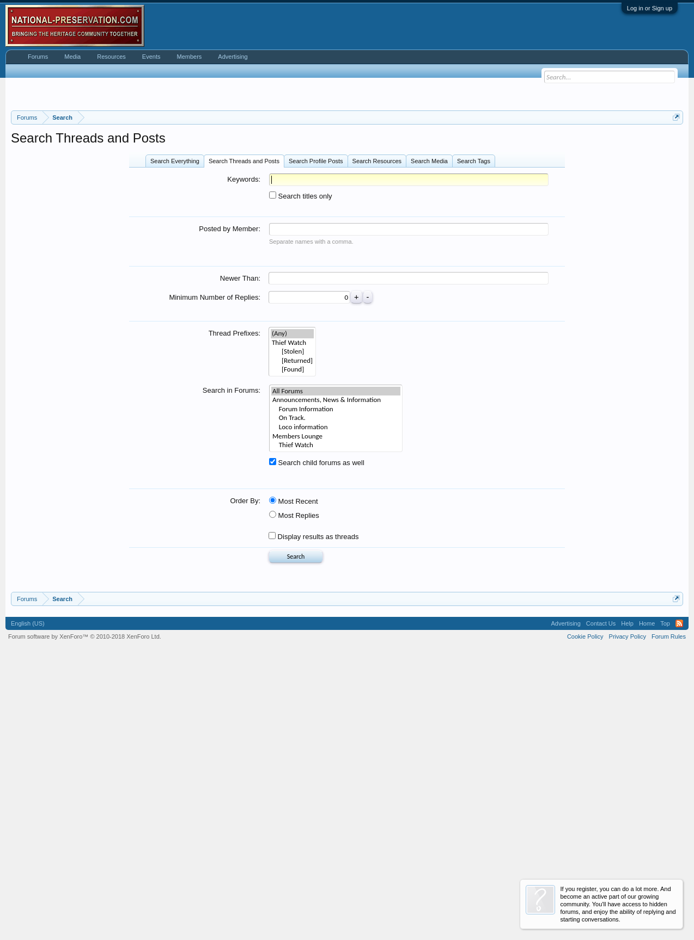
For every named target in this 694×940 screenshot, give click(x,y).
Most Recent (293, 637)
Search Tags (473, 297)
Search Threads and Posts (244, 297)
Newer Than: (240, 414)
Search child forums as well (316, 599)
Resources (111, 56)
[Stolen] (292, 487)
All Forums (335, 527)
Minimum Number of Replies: (214, 433)
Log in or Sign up (649, 8)
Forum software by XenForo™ (84, 908)
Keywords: (243, 315)
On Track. (335, 554)
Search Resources (377, 297)
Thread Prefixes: (234, 469)
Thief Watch (335, 581)
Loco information (335, 563)
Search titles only (300, 332)
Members (189, 56)
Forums (38, 56)
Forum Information (335, 545)
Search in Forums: (231, 526)
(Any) (292, 469)
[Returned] (292, 497)
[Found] (292, 505)
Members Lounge (335, 572)
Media (72, 56)
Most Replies (294, 651)
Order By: (245, 637)
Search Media (429, 297)
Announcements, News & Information (335, 536)
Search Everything (174, 297)
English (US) (28, 895)
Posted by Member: (229, 365)
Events (151, 56)
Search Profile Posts (316, 297)
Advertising (232, 56)
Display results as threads (313, 673)
